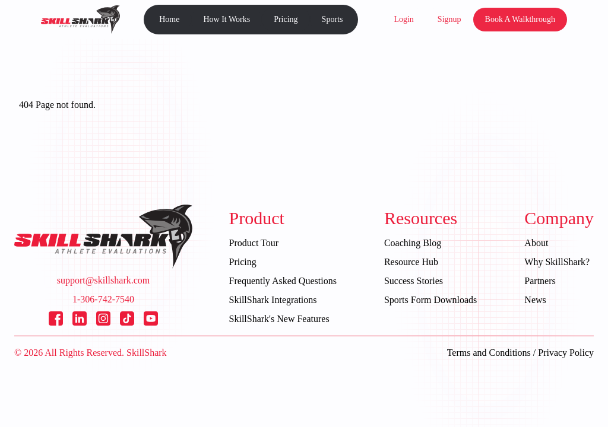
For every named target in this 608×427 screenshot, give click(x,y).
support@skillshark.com (103, 280)
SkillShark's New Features (279, 319)
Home (169, 19)
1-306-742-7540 (103, 299)
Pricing (285, 19)
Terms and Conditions (489, 353)
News (535, 300)
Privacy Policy (566, 353)
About (536, 243)
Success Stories (413, 281)
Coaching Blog (412, 243)
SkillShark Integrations (273, 300)
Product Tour (253, 243)
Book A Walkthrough (520, 19)
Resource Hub (411, 262)
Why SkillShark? (557, 262)
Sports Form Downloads (430, 300)
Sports (332, 19)
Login (403, 19)
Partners (539, 281)
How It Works (226, 19)
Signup (449, 19)
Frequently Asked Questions (283, 281)
